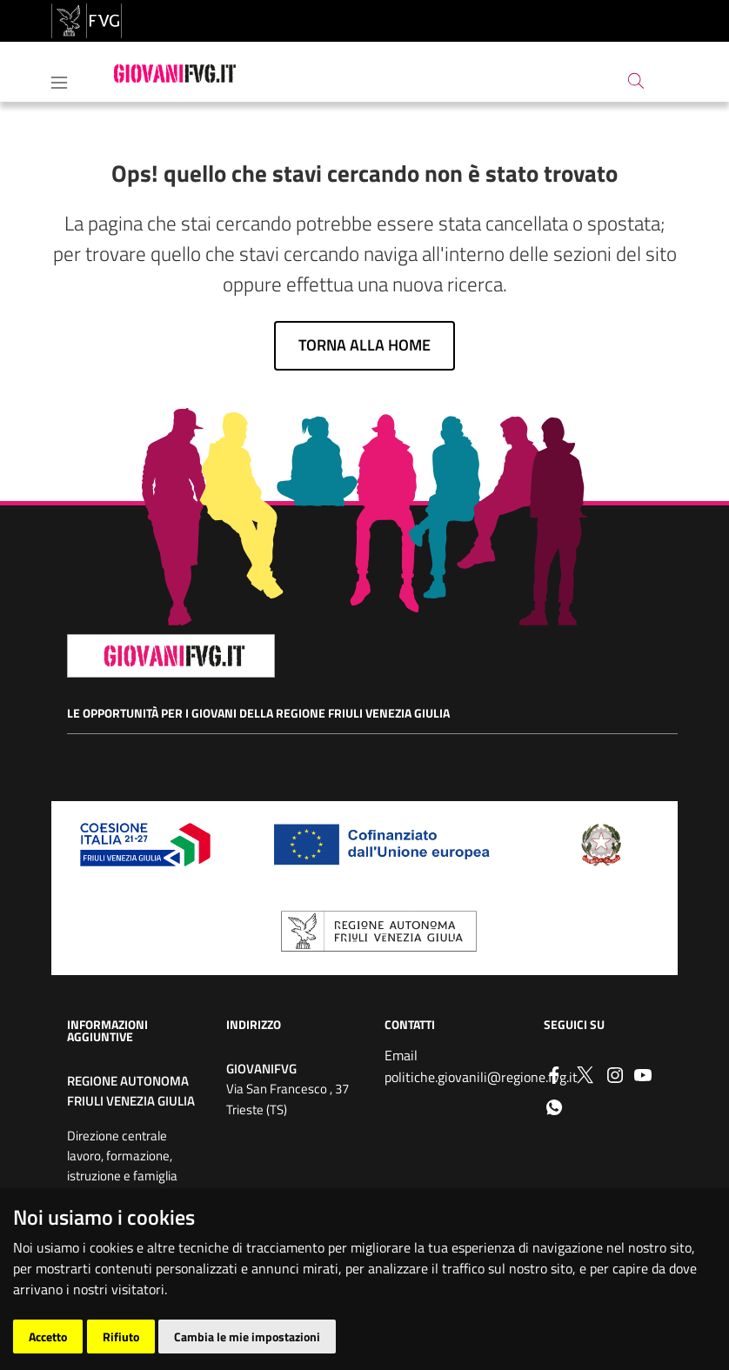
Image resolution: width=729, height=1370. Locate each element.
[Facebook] (554, 1073)
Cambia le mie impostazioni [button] (247, 1336)
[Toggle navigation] (59, 79)
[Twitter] (585, 1073)
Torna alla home (364, 345)
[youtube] (642, 1073)
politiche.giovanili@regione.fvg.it (481, 1076)
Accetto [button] (48, 1336)
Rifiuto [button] (121, 1336)
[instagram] (615, 1073)
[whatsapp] (554, 1105)
